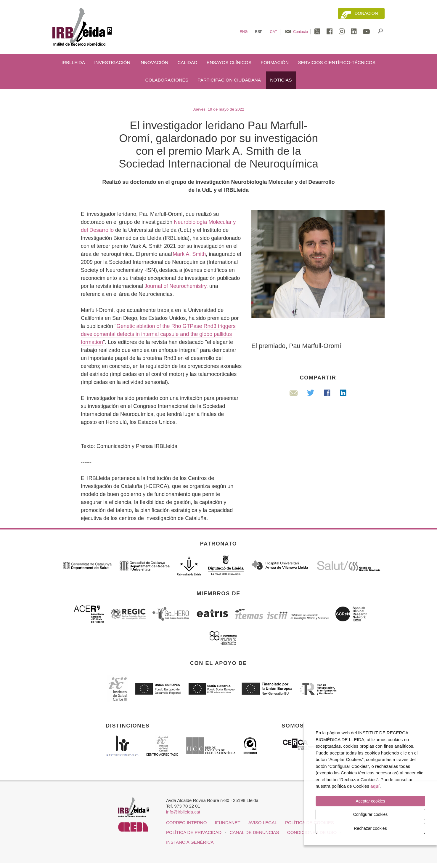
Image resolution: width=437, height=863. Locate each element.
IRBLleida (73, 62)
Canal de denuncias (254, 832)
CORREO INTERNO (186, 822)
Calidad (187, 62)
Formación (275, 62)
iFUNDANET (227, 822)
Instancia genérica (189, 842)
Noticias (281, 79)
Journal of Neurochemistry (175, 286)
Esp (259, 32)
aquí (375, 786)
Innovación (153, 62)
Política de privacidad (193, 832)
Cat (273, 32)
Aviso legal (262, 822)
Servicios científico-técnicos (336, 62)
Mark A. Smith (189, 254)
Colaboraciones (166, 79)
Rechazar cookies (370, 828)
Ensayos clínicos (229, 62)
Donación (366, 13)
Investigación (112, 62)
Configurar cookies (370, 814)
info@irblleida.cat (183, 811)
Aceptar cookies (370, 801)
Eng (244, 32)
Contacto (300, 32)
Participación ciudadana (229, 79)
